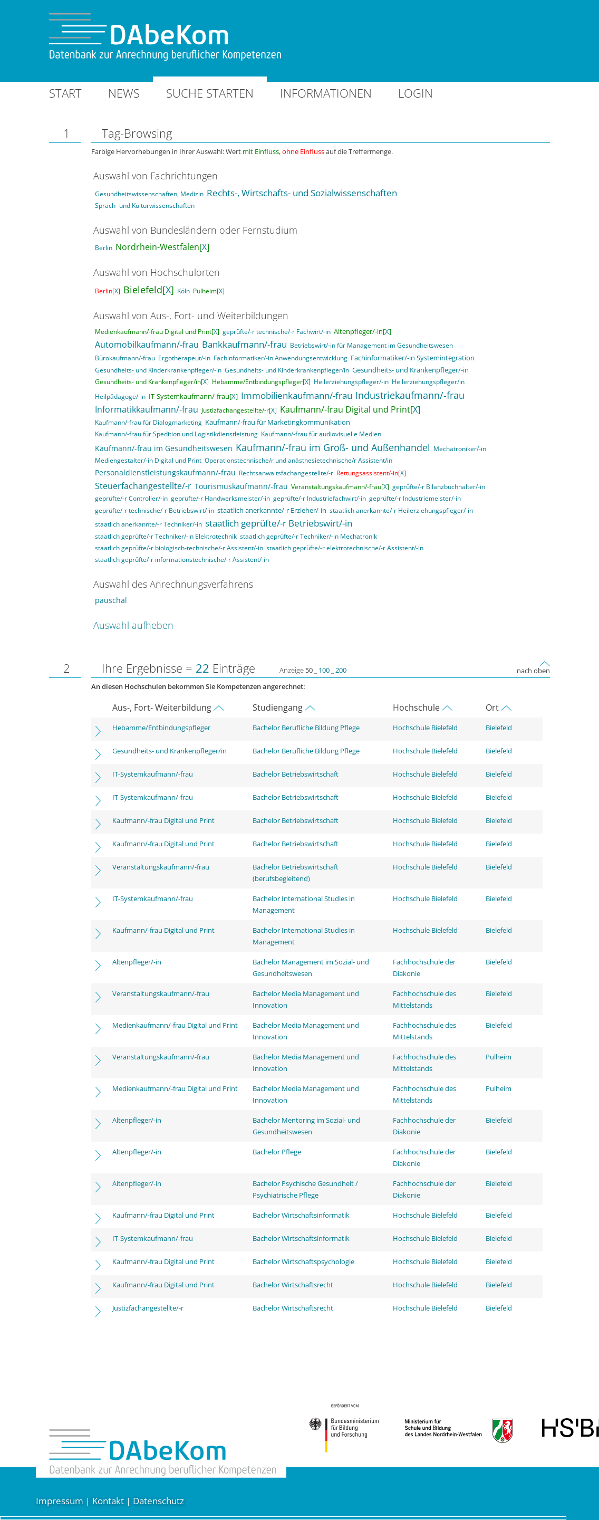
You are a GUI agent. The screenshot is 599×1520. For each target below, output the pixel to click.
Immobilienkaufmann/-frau (296, 395)
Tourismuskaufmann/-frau (241, 486)
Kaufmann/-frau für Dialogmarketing (148, 422)
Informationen (326, 93)
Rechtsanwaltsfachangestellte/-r (286, 473)
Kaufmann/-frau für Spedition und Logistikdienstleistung (176, 433)
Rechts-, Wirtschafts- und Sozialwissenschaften (302, 193)
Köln (183, 290)
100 (324, 670)
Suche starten (210, 93)
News (124, 93)
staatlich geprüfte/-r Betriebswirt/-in (278, 523)
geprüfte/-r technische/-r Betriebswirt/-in (154, 510)
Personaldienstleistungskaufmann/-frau (165, 472)
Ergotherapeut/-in (184, 357)
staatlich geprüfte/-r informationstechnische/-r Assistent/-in (182, 559)
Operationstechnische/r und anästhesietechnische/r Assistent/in (298, 460)
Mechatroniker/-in (459, 448)
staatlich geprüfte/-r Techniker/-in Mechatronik (308, 536)
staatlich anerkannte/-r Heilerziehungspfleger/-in (401, 510)
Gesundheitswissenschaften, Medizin (149, 193)
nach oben (533, 670)
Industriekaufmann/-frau (410, 395)
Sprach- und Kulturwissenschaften (145, 205)
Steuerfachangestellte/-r (143, 486)
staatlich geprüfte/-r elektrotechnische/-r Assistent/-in (344, 547)
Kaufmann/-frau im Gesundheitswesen (164, 448)
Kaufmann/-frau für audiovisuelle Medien (321, 433)
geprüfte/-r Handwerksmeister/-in (220, 498)
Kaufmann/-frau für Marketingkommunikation (277, 422)
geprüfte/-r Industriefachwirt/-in (319, 498)
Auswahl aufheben (133, 625)
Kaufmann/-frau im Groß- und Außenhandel (333, 447)
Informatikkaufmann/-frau (146, 409)
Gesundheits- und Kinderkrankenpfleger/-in (158, 370)
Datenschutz (158, 1501)
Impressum (59, 1501)
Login (415, 93)
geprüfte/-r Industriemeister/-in (415, 498)
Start (65, 93)
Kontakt (108, 1501)
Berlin (103, 247)
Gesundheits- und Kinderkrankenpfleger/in (287, 370)
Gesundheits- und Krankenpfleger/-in (410, 370)
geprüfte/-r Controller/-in (131, 498)
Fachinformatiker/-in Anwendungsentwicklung (280, 357)
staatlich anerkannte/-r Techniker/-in (148, 524)
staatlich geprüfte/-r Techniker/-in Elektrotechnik (166, 536)
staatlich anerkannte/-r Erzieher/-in (271, 510)
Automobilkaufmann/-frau (147, 344)
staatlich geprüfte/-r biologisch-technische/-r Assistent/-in (179, 547)
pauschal (111, 600)
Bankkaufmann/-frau (244, 344)
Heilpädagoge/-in (120, 396)
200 (340, 670)
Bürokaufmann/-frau (125, 357)
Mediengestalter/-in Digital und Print (148, 460)
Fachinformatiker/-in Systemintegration (413, 357)
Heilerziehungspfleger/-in (351, 381)
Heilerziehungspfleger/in (428, 381)
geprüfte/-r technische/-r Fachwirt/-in (277, 331)
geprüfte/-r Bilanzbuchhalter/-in (438, 486)
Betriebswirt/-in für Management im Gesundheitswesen (371, 345)
